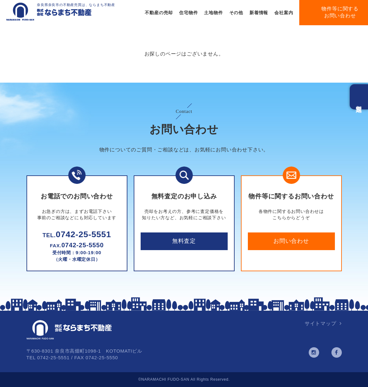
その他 (236, 12)
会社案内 (283, 12)
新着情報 (258, 12)
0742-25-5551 (77, 234)
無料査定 (184, 241)
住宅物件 (188, 12)
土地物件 (213, 12)
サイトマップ (320, 323)
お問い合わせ (291, 241)
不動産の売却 (159, 12)
